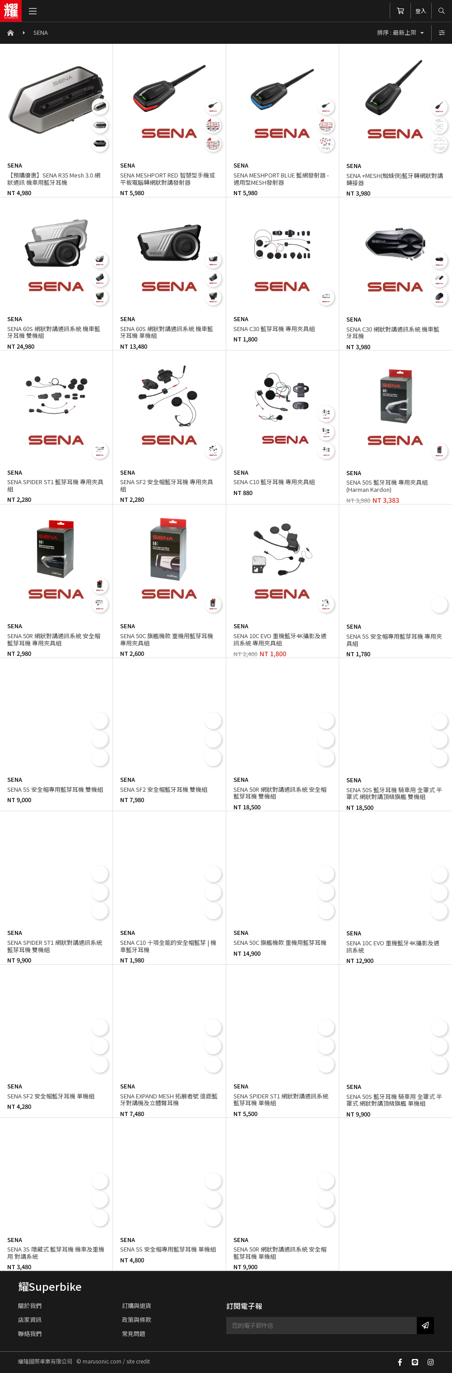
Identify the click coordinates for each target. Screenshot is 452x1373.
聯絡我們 (30, 1333)
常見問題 (133, 1333)
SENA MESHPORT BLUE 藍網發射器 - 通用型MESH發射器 (281, 179)
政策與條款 (136, 1319)
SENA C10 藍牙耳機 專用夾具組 (274, 481)
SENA (40, 32)
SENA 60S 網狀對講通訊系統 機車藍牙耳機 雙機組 (53, 332)
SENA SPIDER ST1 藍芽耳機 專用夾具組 (55, 485)
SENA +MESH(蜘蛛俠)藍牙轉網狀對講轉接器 (394, 179)
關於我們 (30, 1305)
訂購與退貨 (136, 1305)
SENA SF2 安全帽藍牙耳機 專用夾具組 (166, 485)
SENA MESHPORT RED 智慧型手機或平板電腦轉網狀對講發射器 (167, 179)
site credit (138, 1361)
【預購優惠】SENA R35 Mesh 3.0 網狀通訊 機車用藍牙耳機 (53, 179)
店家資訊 (30, 1319)
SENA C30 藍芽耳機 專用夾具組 (274, 328)
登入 (420, 10)
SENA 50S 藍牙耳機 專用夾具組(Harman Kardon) (387, 486)
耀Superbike (50, 1286)
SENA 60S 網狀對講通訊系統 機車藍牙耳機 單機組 (166, 332)
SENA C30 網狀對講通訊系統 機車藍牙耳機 (392, 333)
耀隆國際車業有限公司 (11, 11)
